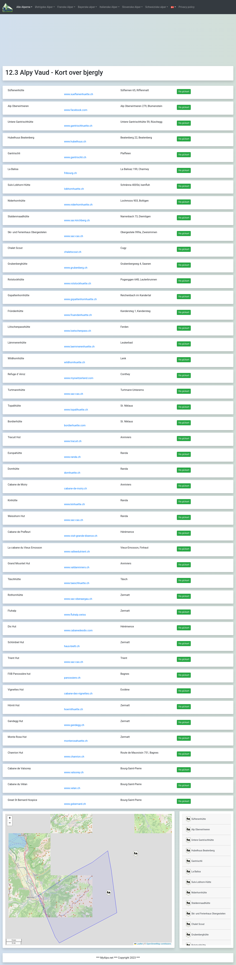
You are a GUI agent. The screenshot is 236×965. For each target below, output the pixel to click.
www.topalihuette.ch (76, 409)
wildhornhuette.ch (74, 362)
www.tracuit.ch (72, 441)
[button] (173, 7)
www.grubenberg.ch (75, 267)
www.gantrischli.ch (75, 157)
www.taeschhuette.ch (76, 583)
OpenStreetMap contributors (158, 944)
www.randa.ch (72, 457)
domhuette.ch (72, 472)
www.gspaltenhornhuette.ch (80, 299)
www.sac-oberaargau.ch (78, 598)
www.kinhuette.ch (74, 504)
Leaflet (138, 944)
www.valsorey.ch (74, 772)
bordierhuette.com (75, 425)
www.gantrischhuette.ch (78, 125)
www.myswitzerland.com (78, 378)
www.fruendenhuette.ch (78, 315)
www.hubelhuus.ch (75, 141)
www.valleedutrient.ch (77, 551)
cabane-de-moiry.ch (75, 488)
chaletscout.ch (72, 251)
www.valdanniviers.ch (76, 567)
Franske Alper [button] (65, 7)
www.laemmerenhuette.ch (79, 346)
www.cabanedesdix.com (78, 630)
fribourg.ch (70, 173)
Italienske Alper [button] (108, 7)
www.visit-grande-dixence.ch (80, 535)
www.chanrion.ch (74, 756)
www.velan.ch (72, 788)
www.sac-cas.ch (73, 236)
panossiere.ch (72, 677)
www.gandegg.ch (74, 725)
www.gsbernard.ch (75, 803)
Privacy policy (186, 7)
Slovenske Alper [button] (131, 7)
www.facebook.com (75, 110)
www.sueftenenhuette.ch (78, 94)
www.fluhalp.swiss (75, 614)
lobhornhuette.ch (74, 188)
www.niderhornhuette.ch (78, 204)
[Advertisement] (118, 39)
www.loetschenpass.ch (77, 330)
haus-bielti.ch (72, 646)
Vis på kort (183, 91)
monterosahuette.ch (76, 740)
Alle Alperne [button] (23, 7)
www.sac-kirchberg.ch (77, 220)
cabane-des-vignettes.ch (78, 693)
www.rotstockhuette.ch (77, 283)
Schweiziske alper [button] (155, 7)
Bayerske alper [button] (86, 7)
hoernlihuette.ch (73, 709)
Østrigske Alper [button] (44, 7)
